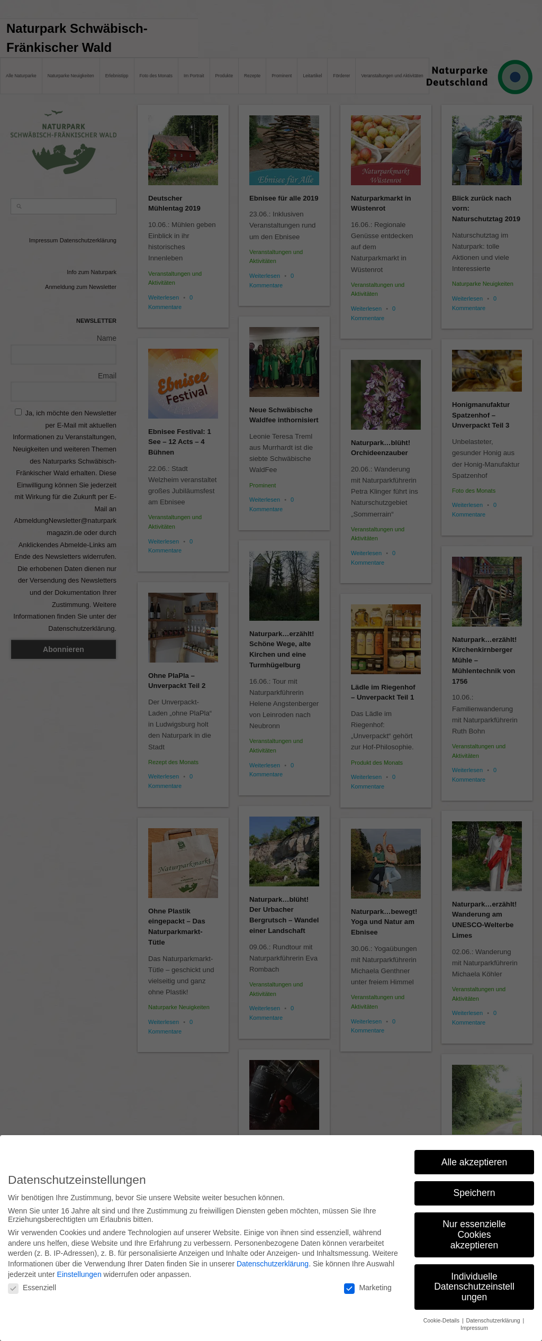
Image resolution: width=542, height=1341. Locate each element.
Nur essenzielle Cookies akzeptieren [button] (474, 1231)
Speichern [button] (474, 1189)
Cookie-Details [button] (442, 1316)
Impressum (474, 1324)
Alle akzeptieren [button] (474, 1158)
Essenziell (32, 1284)
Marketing (367, 1284)
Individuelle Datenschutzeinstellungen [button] (474, 1283)
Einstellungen (79, 1270)
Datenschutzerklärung (273, 1260)
